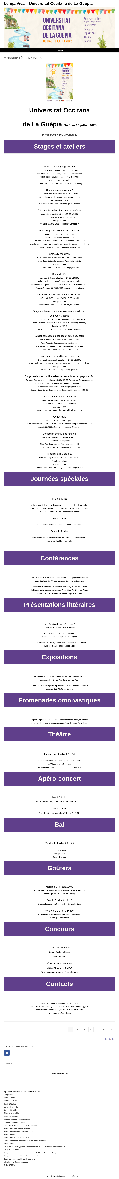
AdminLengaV (12, 58)
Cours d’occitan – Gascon (14, 1122)
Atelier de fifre (9, 1134)
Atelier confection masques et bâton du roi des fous (25, 1141)
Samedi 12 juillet (10, 1110)
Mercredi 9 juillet (10, 1101)
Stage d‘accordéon (11, 1150)
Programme (8, 1095)
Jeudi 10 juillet (10, 1104)
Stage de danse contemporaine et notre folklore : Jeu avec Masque (31, 1153)
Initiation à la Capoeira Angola (16, 1162)
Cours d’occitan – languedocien (17, 1119)
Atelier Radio (9, 1144)
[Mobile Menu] (59, 50)
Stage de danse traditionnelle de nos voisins (22, 1156)
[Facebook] (7, 1053)
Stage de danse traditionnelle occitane (19, 1159)
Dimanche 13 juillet (11, 1113)
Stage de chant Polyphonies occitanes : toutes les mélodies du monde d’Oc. (35, 1147)
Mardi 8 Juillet (9, 1098)
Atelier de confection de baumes (17, 1128)
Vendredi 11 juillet (11, 1107)
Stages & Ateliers (11, 1116)
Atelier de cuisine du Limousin (16, 1138)
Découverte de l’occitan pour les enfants (20, 1125)
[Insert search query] (59, 1063)
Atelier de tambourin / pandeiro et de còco (21, 1131)
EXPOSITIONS (9, 1165)
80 (104, 1029)
